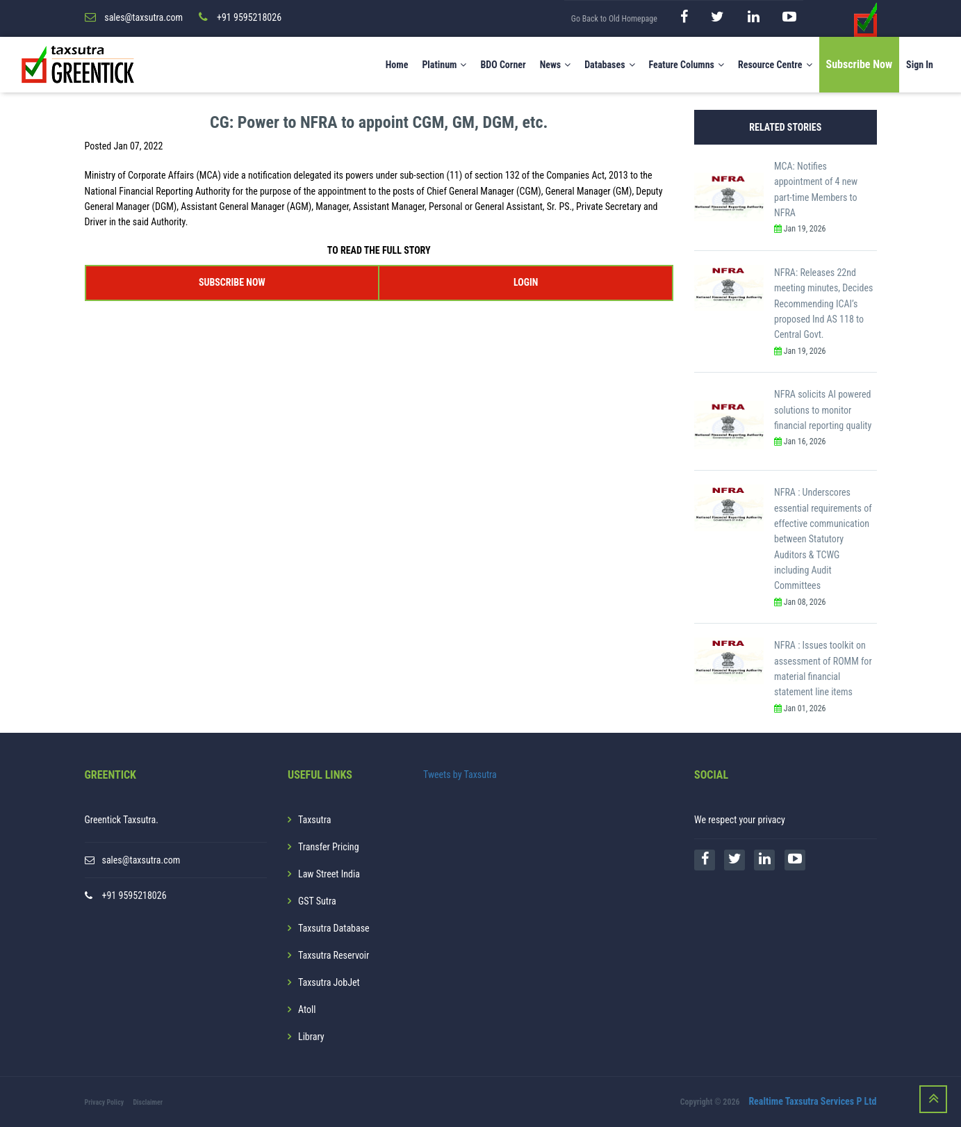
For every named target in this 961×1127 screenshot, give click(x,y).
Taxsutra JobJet (329, 982)
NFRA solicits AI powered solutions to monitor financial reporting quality (822, 410)
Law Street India (329, 873)
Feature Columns (686, 64)
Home (397, 64)
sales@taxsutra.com (141, 860)
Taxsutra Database (334, 928)
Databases (609, 64)
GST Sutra (317, 901)
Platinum (444, 64)
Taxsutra (314, 819)
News (555, 64)
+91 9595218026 (134, 895)
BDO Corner (502, 64)
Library (311, 1036)
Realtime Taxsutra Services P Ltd (812, 1101)
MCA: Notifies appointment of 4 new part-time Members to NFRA (815, 189)
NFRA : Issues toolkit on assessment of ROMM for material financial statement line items (823, 668)
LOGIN (526, 282)
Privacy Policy (104, 1102)
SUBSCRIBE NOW (232, 282)
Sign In (919, 64)
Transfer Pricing (328, 846)
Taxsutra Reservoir (333, 955)
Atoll (306, 1009)
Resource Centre (775, 64)
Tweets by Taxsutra (460, 774)
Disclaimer (148, 1102)
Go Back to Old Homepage (614, 19)
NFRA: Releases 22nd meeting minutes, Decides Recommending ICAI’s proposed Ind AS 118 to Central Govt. (823, 304)
